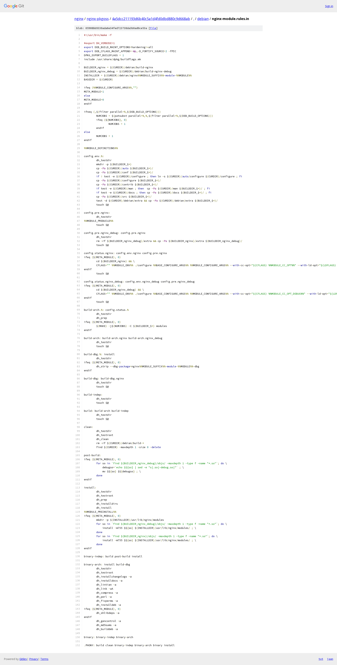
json (330, 659)
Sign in (329, 6)
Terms (44, 659)
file (153, 28)
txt (321, 659)
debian (203, 18)
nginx (78, 18)
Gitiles (23, 659)
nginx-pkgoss (98, 18)
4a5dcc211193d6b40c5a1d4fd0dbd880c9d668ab (151, 18)
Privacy (33, 659)
